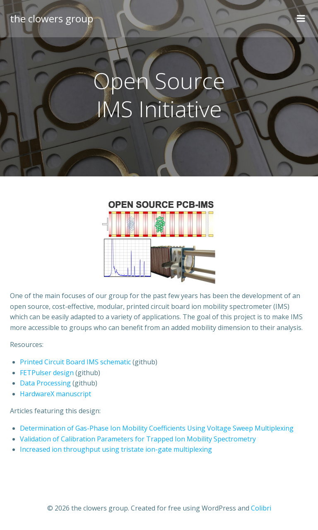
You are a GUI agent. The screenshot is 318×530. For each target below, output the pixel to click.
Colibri (261, 508)
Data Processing (45, 383)
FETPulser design (47, 372)
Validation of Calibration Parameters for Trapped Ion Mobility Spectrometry (138, 438)
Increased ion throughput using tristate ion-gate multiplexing (116, 449)
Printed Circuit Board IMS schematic (75, 361)
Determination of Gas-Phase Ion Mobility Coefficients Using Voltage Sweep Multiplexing (157, 428)
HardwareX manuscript (55, 393)
